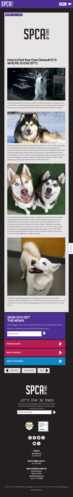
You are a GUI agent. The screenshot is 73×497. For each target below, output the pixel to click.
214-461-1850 (36, 463)
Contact (36, 451)
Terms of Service (35, 489)
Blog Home (29, 370)
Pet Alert (35, 298)
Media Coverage (14, 352)
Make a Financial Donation (36, 469)
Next (42, 370)
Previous (14, 370)
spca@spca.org (36, 453)
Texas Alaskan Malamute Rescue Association (32, 229)
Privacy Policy (29, 487)
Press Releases (13, 344)
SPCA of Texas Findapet (17, 298)
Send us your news (15, 361)
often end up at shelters (14, 160)
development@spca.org (36, 476)
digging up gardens (22, 157)
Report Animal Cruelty (36, 461)
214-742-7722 (36, 456)
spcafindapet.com (35, 303)
